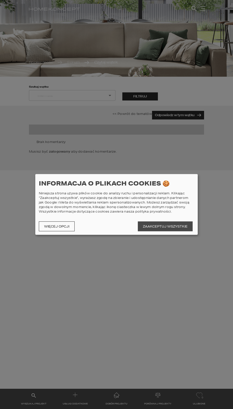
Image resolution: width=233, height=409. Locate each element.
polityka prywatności (153, 211)
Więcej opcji (56, 226)
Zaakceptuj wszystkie (165, 226)
